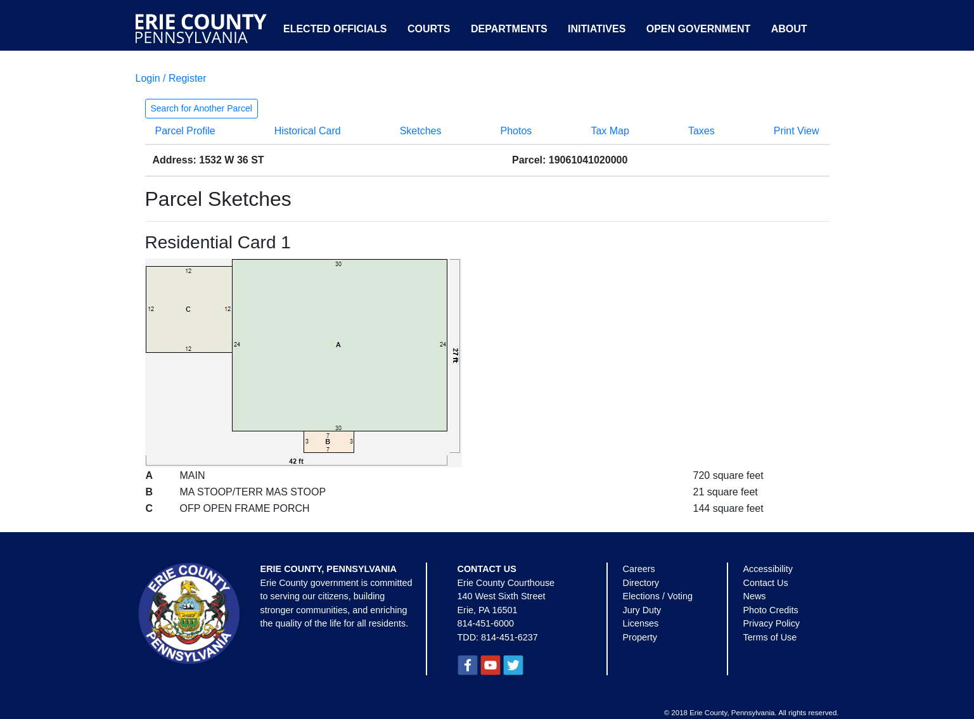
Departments (509, 28)
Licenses (641, 623)
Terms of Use (770, 637)
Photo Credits (770, 610)
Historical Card (307, 130)
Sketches (421, 130)
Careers (639, 569)
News (754, 596)
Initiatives (596, 28)
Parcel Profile (185, 130)
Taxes (701, 130)
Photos (516, 130)
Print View (796, 130)
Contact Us (765, 583)
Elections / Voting (658, 596)
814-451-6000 (486, 623)
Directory (641, 583)
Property (640, 637)
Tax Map (610, 130)
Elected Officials (335, 28)
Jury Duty (642, 610)
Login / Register (171, 78)
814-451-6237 (509, 637)
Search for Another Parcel (201, 108)
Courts (429, 28)
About (789, 28)
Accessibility (768, 569)
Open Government (698, 28)
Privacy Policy (771, 623)
